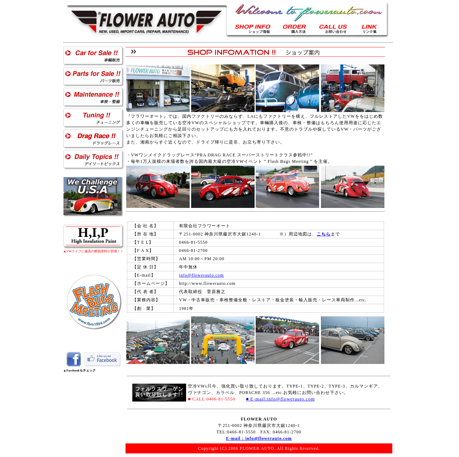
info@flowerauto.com (201, 275)
